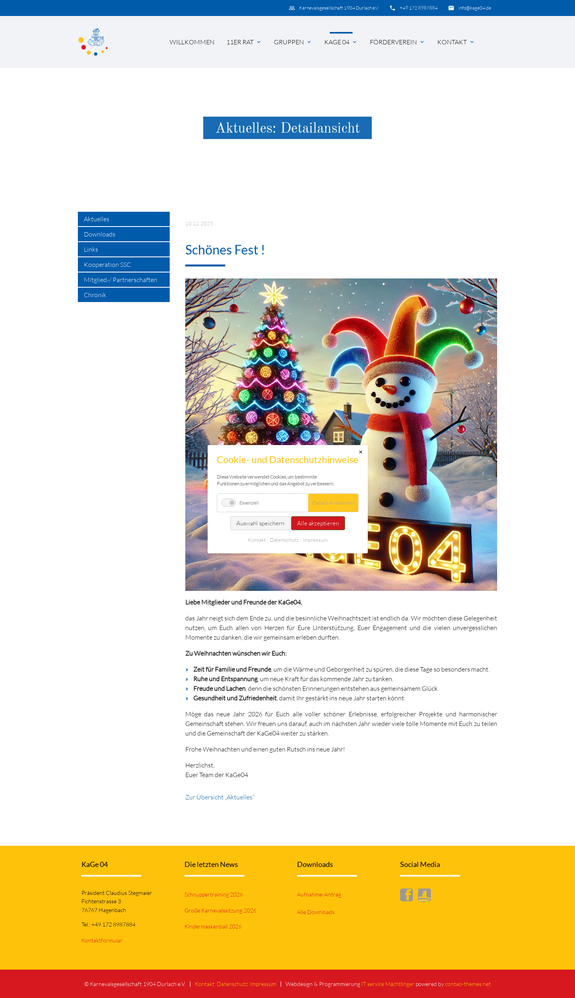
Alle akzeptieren (318, 523)
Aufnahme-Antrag (319, 894)
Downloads (99, 234)
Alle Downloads (316, 912)
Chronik (95, 295)
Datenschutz (232, 983)
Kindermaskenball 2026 (213, 926)
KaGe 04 (336, 42)
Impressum (263, 983)
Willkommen (192, 42)
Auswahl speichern (260, 523)
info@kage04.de (474, 8)
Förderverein (393, 42)
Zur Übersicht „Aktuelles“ (219, 797)
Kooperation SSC (107, 264)
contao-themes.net (468, 983)
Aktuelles (96, 219)
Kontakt (452, 42)
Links (91, 249)
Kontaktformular (102, 940)
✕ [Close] (361, 452)
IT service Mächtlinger (387, 983)
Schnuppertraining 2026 (213, 894)
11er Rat (240, 42)
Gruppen (289, 42)
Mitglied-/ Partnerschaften (120, 280)
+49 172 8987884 (419, 8)
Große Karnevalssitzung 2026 (220, 910)
